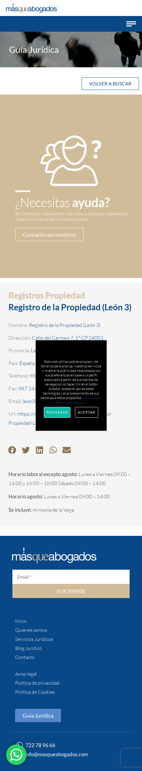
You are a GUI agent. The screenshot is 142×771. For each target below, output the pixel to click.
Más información (92, 398)
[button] (131, 24)
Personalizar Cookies (71, 402)
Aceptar (86, 412)
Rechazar (57, 412)
